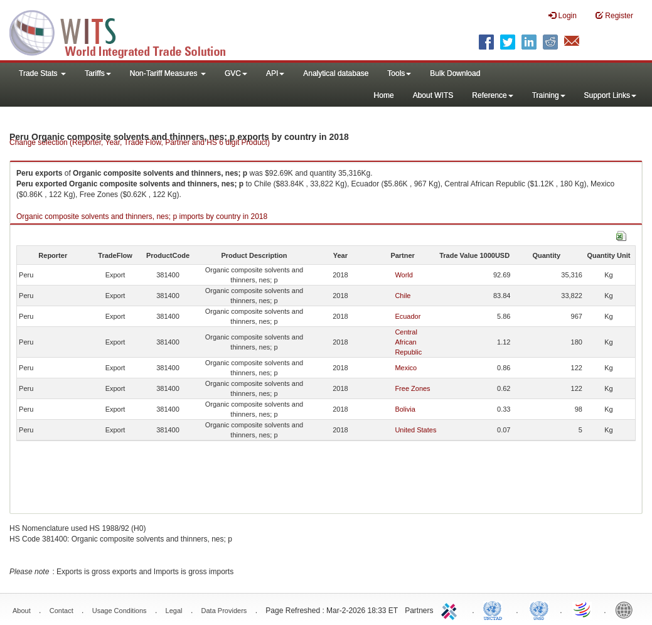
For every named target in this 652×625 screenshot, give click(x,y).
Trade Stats (42, 73)
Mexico (406, 367)
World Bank (626, 609)
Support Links (610, 95)
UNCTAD (495, 609)
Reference (492, 95)
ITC (451, 609)
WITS (125, 31)
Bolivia (405, 409)
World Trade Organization (583, 609)
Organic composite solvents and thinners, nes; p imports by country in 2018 (141, 216)
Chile (402, 295)
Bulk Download (455, 73)
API (275, 73)
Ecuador (407, 316)
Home (384, 95)
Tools (399, 73)
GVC (236, 73)
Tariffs (98, 73)
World (404, 275)
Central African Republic (408, 342)
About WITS (433, 95)
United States (415, 430)
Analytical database (335, 73)
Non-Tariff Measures (168, 73)
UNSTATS (539, 609)
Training (548, 95)
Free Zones (412, 388)
